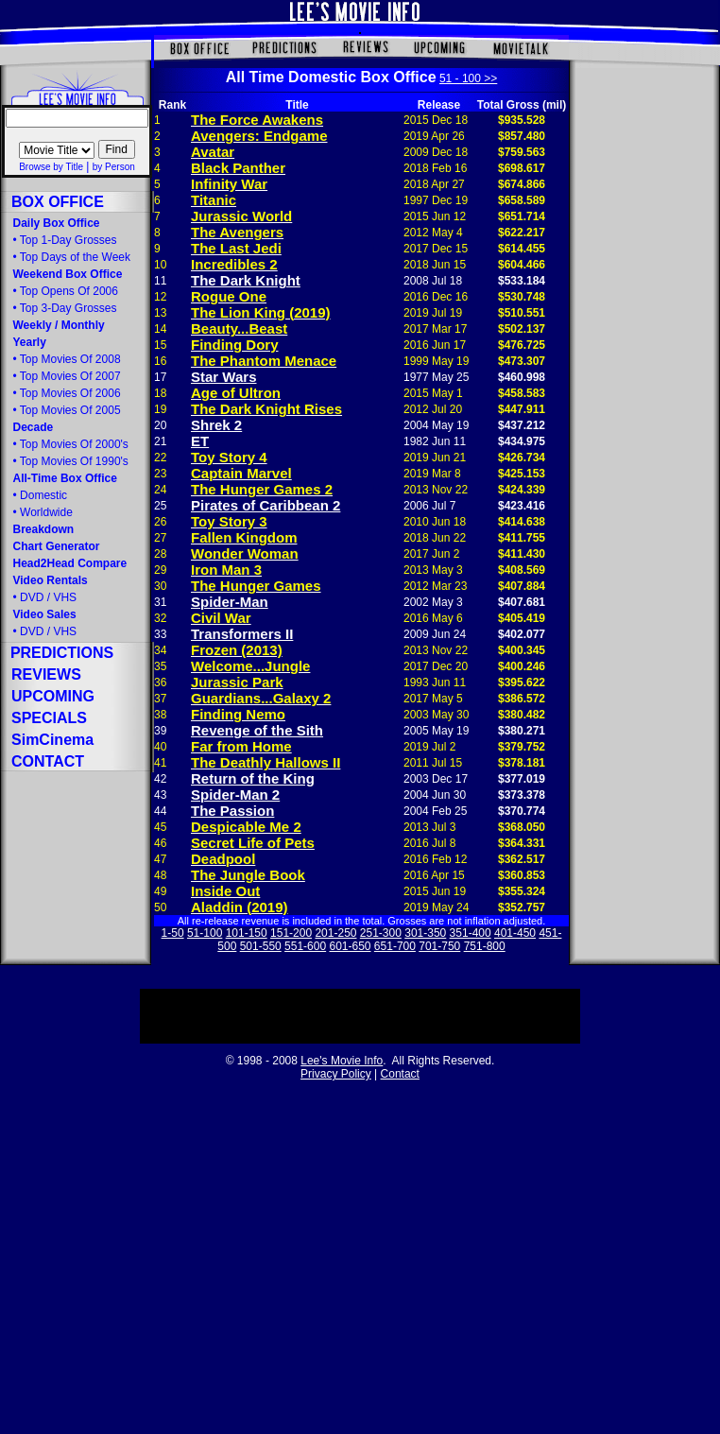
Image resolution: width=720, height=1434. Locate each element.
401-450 (515, 933)
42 (160, 779)
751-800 (485, 946)
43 (160, 795)
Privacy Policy (335, 1073)
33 (160, 634)
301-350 (425, 933)
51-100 (204, 933)
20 (160, 425)
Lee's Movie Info (341, 1060)
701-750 (439, 946)
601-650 (349, 946)
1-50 (173, 933)
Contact (400, 1073)
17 (160, 377)
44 (160, 811)
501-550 (261, 946)
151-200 (291, 933)
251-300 (381, 933)
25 (160, 505)
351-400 (470, 933)
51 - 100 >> (468, 78)
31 (160, 602)
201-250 (335, 933)
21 (160, 441)
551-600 (305, 946)
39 (160, 730)
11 (160, 280)
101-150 (246, 933)
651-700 (395, 946)
